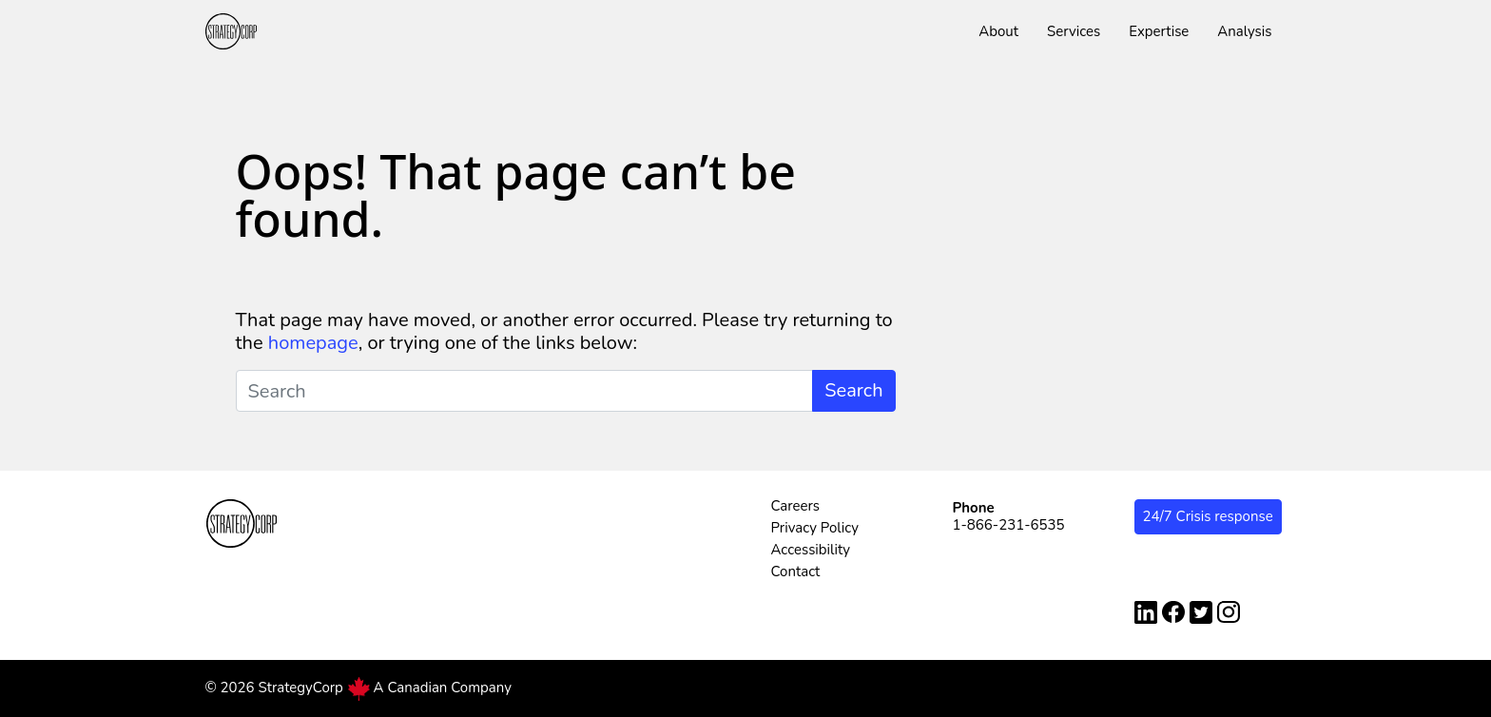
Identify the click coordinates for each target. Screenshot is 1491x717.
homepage (313, 343)
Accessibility (811, 549)
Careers (796, 505)
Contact (796, 571)
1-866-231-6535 (1009, 524)
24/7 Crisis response (1208, 516)
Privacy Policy (815, 527)
